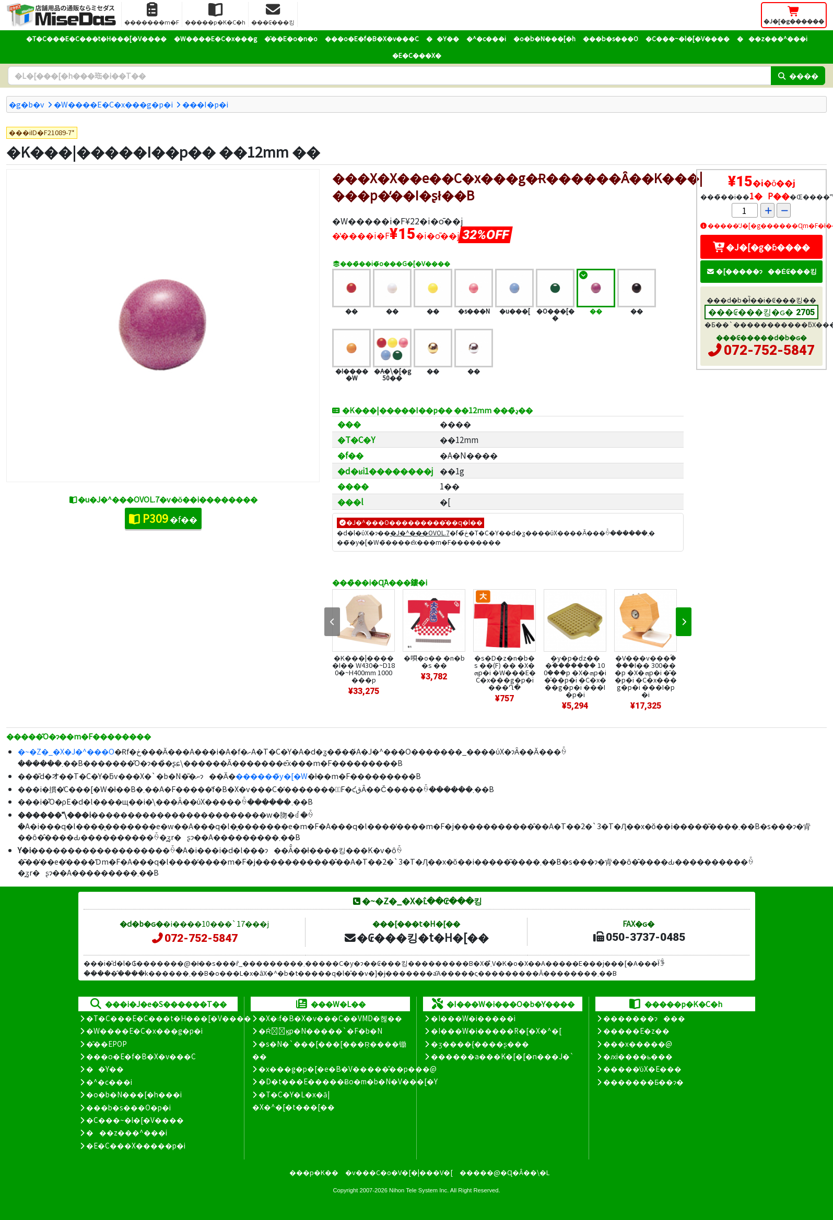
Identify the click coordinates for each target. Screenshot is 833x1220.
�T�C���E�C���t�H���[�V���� (96, 38)
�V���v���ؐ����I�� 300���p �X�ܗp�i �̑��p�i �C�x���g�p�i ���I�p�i (646, 676)
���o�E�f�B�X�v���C (372, 38)
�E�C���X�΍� (416, 55)
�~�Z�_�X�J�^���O (66, 751)
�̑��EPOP (106, 1043)
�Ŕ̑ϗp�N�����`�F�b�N (320, 1030)
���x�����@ (637, 1043)
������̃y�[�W (272, 775)
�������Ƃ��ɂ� (643, 1082)
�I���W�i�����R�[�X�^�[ (496, 1030)
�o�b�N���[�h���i (134, 1094)
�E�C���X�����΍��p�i (135, 1145)
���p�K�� (313, 1172)
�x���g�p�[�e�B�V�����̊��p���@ (348, 1068)
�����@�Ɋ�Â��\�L (504, 1172)
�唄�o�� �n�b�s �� (434, 661)
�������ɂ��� (644, 1018)
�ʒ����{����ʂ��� (480, 1043)
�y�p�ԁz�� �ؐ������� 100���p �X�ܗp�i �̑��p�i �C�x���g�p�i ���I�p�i (575, 676)
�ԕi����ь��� (638, 1056)
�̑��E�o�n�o (291, 38)
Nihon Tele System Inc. (419, 1190)
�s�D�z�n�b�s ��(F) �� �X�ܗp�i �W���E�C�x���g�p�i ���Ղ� (505, 672)
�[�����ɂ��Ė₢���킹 (761, 271)
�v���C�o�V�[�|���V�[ (399, 1172)
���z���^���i (772, 38)
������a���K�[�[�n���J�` (502, 1056)
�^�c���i (486, 38)
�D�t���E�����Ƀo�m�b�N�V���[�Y (348, 1081)
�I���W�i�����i (473, 1018)
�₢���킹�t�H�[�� (416, 937)
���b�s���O (610, 38)
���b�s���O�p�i (128, 1107)
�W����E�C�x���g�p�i (113, 104)
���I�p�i (205, 104)
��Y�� (442, 38)
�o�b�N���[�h (544, 38)
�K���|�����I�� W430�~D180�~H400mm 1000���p (363, 669)
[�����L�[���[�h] (389, 75)
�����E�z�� (636, 1030)
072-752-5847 (769, 350)
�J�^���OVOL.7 (420, 532)
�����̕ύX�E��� (642, 1068)
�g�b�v (26, 104)
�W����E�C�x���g (215, 38)
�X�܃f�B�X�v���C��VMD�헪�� (330, 1018)
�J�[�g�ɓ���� (761, 247)
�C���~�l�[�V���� (688, 38)
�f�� (163, 518)
